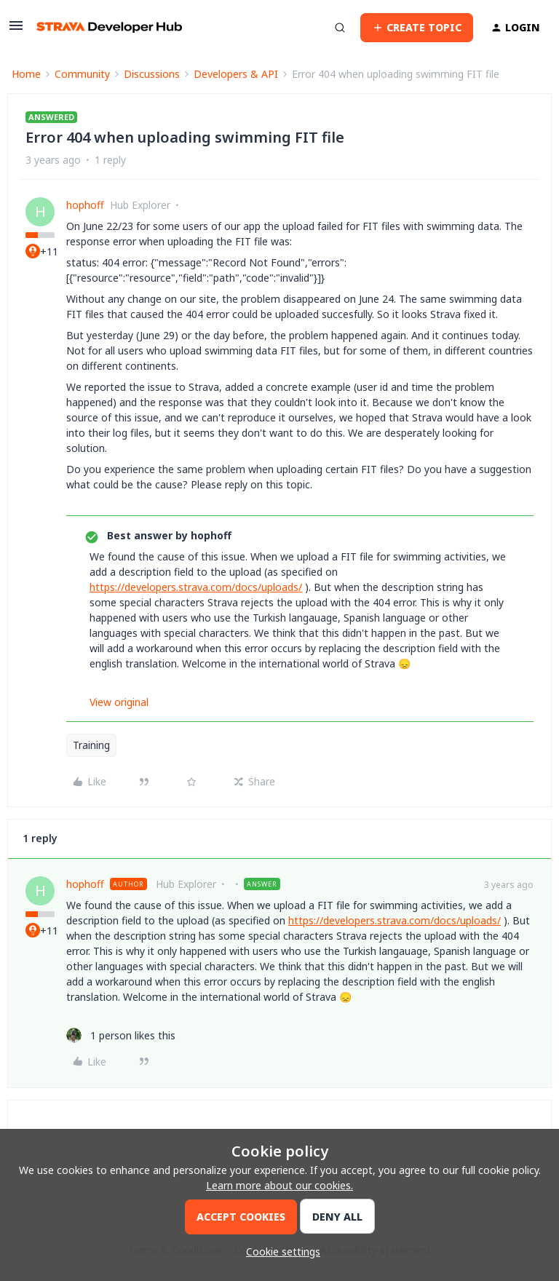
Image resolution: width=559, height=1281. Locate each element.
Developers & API (236, 74)
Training (91, 745)
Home (26, 74)
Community (82, 74)
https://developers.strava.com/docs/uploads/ (196, 587)
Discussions (152, 74)
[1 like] (120, 1035)
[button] (16, 30)
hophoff (85, 205)
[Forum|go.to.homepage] (109, 27)
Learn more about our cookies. (279, 1185)
